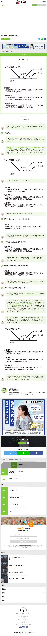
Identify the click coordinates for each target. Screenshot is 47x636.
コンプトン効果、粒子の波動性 (16, 558)
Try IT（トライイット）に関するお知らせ (23, 624)
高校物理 (3, 585)
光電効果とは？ (23, 465)
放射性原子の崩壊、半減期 (16, 572)
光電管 (10, 511)
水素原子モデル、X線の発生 (16, 565)
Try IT (23, 2)
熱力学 (3, 593)
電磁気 (3, 600)
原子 (2, 484)
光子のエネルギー (13, 478)
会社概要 (23, 617)
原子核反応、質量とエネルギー (16, 579)
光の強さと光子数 (13, 504)
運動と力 (4, 589)
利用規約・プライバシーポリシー (25, 545)
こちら (20, 547)
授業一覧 (23, 622)
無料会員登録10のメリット (23, 616)
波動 (3, 596)
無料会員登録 (43, 1)
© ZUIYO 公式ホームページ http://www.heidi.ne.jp (24, 632)
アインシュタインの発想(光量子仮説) (16, 472)
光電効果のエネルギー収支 (16, 497)
